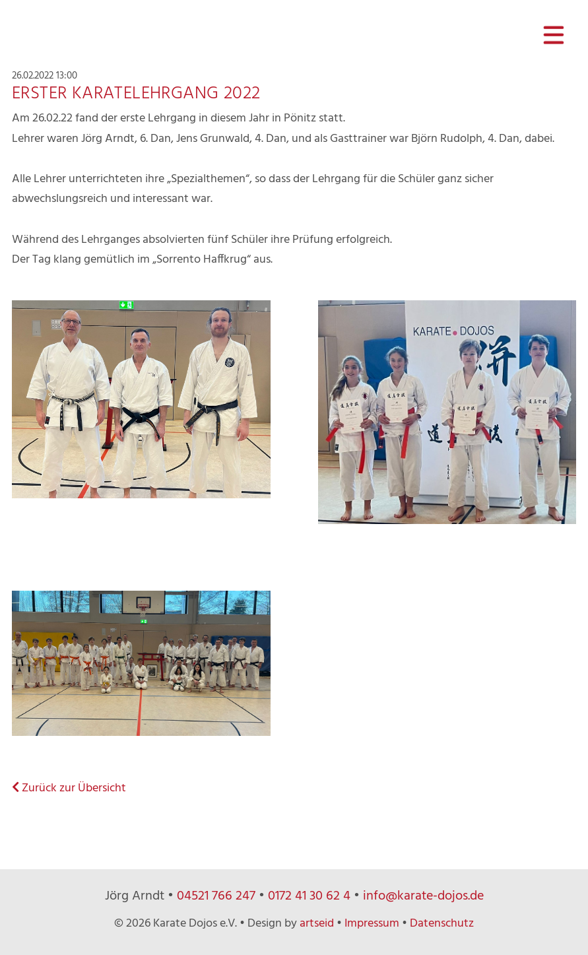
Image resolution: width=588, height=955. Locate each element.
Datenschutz (442, 923)
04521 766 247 (216, 896)
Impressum (371, 923)
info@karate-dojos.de (423, 896)
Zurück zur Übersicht (69, 788)
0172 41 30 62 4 (309, 896)
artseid (317, 923)
